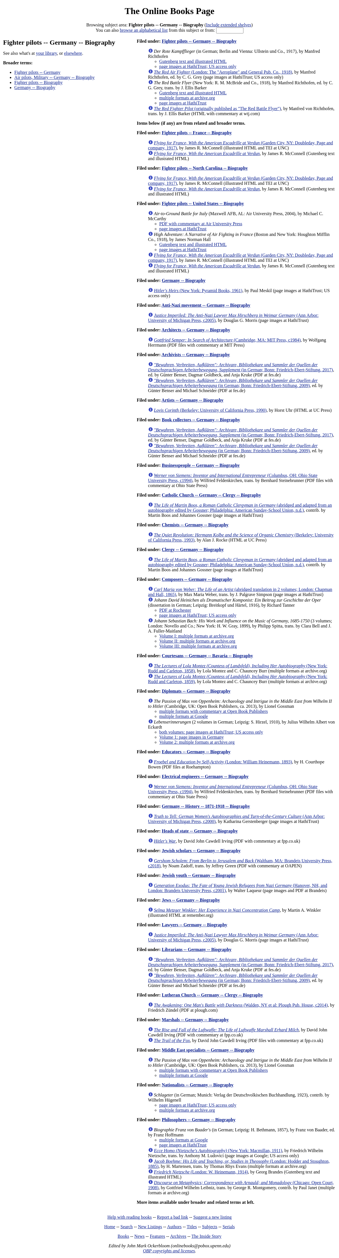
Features (157, 1236)
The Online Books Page (169, 11)
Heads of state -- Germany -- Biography (200, 831)
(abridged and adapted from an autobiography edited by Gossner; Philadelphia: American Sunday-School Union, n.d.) (240, 508)
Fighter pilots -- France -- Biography (197, 132)
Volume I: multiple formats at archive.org (196, 636)
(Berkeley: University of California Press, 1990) (210, 410)
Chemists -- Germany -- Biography (195, 524)
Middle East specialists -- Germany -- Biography (208, 1050)
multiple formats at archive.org (187, 97)
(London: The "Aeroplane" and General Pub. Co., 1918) (223, 72)
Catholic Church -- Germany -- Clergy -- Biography (211, 495)
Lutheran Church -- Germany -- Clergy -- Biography (212, 995)
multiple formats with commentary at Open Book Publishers (213, 711)
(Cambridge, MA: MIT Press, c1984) (227, 340)
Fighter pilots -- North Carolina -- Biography (205, 168)
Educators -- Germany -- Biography (196, 751)
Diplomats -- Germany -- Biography (196, 691)
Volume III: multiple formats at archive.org (198, 646)
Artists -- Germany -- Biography (192, 400)
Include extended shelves (228, 24)
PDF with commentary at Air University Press (200, 223)
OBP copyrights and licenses (169, 1250)
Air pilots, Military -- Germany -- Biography (54, 77)
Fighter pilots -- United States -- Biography (203, 203)
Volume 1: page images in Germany (191, 737)
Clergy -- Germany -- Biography (192, 549)
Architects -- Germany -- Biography (196, 329)
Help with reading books (129, 1217)
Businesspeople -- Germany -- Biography (200, 465)
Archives (178, 1236)
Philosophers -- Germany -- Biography (198, 1119)
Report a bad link (172, 1217)
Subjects (209, 1226)
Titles (192, 1226)
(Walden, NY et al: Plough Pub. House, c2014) (241, 1005)
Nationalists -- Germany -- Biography (197, 1084)
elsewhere (73, 53)
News (139, 1236)
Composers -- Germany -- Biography (197, 579)
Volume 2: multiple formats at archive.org (197, 742)
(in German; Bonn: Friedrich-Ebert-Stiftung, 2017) (240, 367)
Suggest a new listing (212, 1217)
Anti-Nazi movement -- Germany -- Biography (206, 305)
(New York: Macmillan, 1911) (218, 1150)
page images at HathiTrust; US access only (197, 66)
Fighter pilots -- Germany (37, 72)
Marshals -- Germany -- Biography (195, 1019)
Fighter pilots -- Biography (38, 82)
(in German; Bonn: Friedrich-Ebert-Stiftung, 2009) (233, 383)
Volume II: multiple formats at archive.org (197, 641)
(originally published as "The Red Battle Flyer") (217, 108)
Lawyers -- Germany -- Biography (194, 924)
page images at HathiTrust (183, 103)
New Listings (150, 1226)
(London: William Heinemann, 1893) (223, 761)
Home (109, 1226)
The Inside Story (206, 1236)
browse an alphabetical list (144, 30)
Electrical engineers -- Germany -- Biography (205, 776)
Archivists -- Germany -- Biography (196, 354)
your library (46, 53)
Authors (174, 1226)
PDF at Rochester (175, 610)
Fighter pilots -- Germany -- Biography (199, 41)
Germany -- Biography (34, 87)
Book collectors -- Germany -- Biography (201, 419)
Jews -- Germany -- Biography (191, 900)
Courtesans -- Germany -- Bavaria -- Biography (207, 655)
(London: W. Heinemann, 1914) (201, 1172)
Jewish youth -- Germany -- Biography (199, 875)
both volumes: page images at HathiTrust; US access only (211, 732)
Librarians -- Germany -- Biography (196, 949)
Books (123, 1236)
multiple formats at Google (183, 716)
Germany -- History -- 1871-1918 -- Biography (206, 806)
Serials (229, 1226)
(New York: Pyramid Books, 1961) (198, 290)
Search (127, 1226)
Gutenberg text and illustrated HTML (193, 61)
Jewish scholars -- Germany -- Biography (201, 850)
